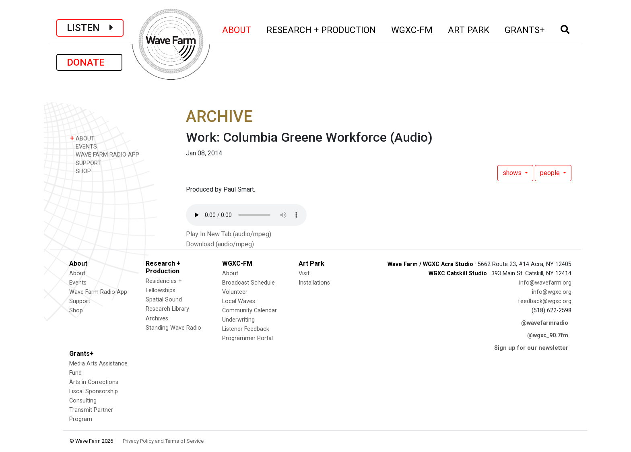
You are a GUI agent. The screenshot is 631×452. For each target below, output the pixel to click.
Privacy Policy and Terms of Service (163, 441)
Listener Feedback (245, 329)
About (77, 273)
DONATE (89, 62)
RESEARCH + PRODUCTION (321, 29)
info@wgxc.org (551, 292)
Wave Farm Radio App (98, 292)
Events (78, 282)
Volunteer (234, 292)
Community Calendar (249, 310)
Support (79, 301)
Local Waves (238, 301)
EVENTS (83, 146)
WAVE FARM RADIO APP (104, 154)
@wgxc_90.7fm (547, 335)
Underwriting (238, 319)
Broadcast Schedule (248, 282)
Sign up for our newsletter (531, 348)
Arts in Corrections (93, 382)
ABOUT (237, 29)
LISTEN (90, 27)
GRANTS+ (525, 29)
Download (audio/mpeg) (220, 244)
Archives (157, 318)
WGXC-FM (412, 29)
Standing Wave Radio (173, 327)
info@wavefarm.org (545, 282)
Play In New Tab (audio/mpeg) (228, 234)
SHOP (80, 171)
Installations (314, 282)
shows (513, 173)
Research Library (167, 308)
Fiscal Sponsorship (93, 391)
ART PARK (469, 29)
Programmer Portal (247, 338)
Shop (76, 310)
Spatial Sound (164, 299)
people (550, 173)
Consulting (83, 400)
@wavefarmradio (544, 323)
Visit (304, 273)
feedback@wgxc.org (544, 301)
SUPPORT (85, 163)
